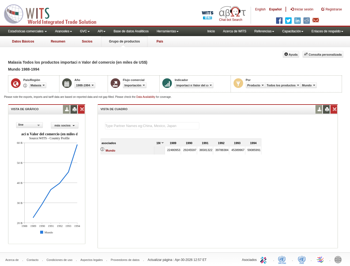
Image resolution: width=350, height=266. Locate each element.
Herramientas (168, 31)
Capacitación (292, 31)
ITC (264, 259)
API (102, 31)
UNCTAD (283, 259)
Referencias (264, 31)
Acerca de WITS (234, 31)
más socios (64, 125)
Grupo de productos (124, 41)
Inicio (211, 31)
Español (275, 9)
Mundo (110, 150)
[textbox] (152, 125)
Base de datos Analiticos (131, 31)
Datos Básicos (23, 41)
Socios (87, 41)
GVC (85, 31)
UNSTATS (301, 259)
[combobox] (29, 125)
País (159, 41)
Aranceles (63, 31)
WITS (53, 13)
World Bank (339, 259)
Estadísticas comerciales (27, 31)
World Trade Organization (320, 259)
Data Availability (146, 96)
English (260, 9)
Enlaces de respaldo (327, 31)
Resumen (58, 41)
